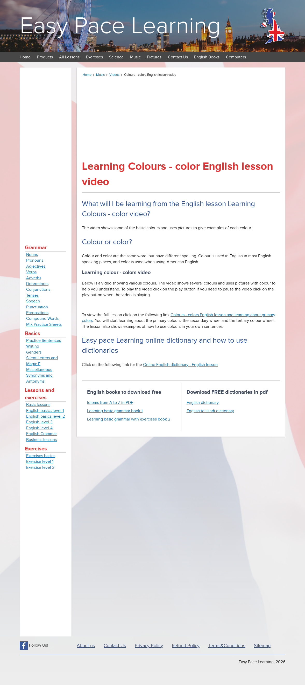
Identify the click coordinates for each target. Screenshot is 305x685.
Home (25, 57)
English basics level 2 (45, 416)
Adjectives (35, 266)
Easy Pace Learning (120, 26)
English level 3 (39, 422)
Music (135, 57)
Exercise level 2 (40, 467)
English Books (206, 57)
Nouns (32, 254)
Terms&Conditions (226, 645)
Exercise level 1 (39, 461)
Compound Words (42, 318)
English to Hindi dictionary (210, 410)
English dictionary (203, 402)
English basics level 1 (45, 410)
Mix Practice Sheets (44, 324)
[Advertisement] (45, 150)
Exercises (94, 57)
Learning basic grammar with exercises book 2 (128, 419)
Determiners (37, 283)
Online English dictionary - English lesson (180, 364)
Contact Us (178, 57)
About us (86, 645)
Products (45, 57)
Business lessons (41, 439)
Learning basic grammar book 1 (115, 410)
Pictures (154, 57)
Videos (114, 75)
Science (116, 57)
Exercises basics (40, 455)
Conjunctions (38, 289)
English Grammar (41, 433)
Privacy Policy (149, 645)
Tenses (32, 295)
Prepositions (37, 312)
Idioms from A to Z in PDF (110, 402)
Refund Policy (186, 645)
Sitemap (262, 645)
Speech (33, 301)
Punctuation (37, 307)
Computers (236, 57)
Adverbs (33, 278)
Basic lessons (38, 404)
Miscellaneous (39, 369)
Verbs (31, 272)
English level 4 (39, 428)
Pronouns (34, 260)
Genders (33, 352)
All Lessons (69, 57)
